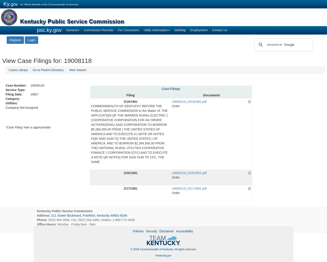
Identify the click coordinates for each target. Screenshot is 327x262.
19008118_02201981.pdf (189, 173)
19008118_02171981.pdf (189, 188)
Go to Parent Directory (48, 70)
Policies (138, 231)
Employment (198, 30)
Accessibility (184, 231)
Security (151, 231)
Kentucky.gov (163, 255)
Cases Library (18, 70)
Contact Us (219, 30)
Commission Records (98, 30)
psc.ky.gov (49, 30)
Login (31, 40)
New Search (77, 70)
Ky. (10, 4)
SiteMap (180, 30)
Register (15, 40)
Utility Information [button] (157, 30)
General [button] (73, 30)
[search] (283, 44)
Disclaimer (166, 231)
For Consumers (128, 30)
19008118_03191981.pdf (189, 101)
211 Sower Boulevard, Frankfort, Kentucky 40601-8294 (89, 215)
